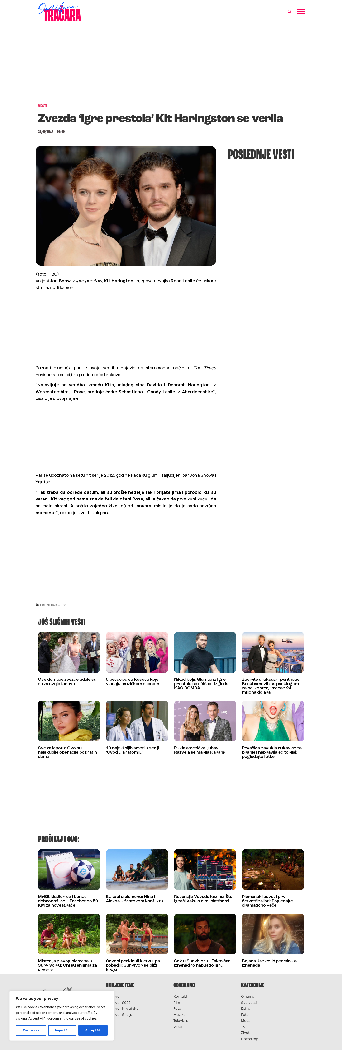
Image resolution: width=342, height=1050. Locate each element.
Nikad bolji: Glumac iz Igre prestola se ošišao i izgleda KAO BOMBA (201, 683)
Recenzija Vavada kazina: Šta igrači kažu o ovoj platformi (203, 899)
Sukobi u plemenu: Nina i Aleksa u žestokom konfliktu (134, 899)
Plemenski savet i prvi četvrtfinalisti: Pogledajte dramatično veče (267, 901)
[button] (289, 12)
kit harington (56, 604)
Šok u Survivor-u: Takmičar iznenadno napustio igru (202, 963)
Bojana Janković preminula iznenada (269, 963)
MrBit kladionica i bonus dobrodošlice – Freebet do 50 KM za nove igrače (68, 901)
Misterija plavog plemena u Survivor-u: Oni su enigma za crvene (67, 965)
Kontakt (180, 997)
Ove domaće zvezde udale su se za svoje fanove (67, 681)
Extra (245, 1009)
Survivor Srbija (119, 1015)
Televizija (180, 1021)
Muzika (179, 1015)
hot (42, 604)
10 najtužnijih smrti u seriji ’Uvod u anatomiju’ (132, 750)
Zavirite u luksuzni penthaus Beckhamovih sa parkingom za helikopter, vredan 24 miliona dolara (270, 686)
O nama (247, 997)
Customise (31, 1030)
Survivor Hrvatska (122, 1009)
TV (243, 1027)
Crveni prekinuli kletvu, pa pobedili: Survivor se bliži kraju (133, 965)
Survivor (113, 997)
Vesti (177, 1027)
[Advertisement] (171, 65)
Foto (177, 1009)
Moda (246, 1021)
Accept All (93, 1030)
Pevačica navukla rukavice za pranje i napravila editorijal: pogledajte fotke (272, 752)
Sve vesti (249, 1003)
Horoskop (249, 1039)
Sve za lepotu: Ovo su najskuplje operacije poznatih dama (67, 752)
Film (176, 1003)
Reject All (62, 1030)
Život (245, 1033)
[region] (62, 1016)
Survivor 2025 (118, 1003)
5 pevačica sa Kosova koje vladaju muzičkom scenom (132, 681)
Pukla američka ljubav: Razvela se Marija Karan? (199, 750)
